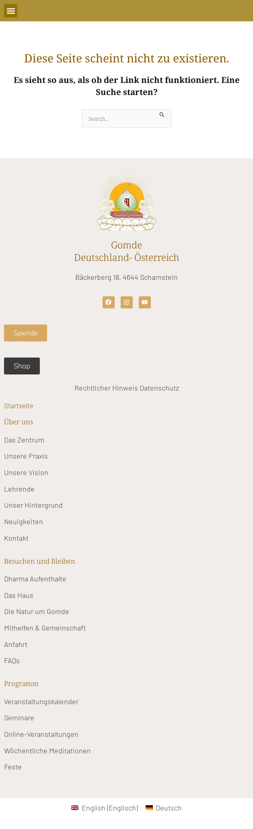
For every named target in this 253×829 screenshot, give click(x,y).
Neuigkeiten (23, 521)
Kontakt (16, 537)
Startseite (18, 405)
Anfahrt (15, 644)
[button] (10, 10)
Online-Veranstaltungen (41, 734)
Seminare (19, 717)
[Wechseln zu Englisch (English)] (104, 807)
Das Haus (18, 595)
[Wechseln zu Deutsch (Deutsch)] (164, 807)
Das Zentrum (24, 439)
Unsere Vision (26, 472)
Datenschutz (159, 387)
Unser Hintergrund (33, 504)
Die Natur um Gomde (36, 611)
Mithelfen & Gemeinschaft (45, 627)
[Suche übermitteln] (162, 114)
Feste (13, 766)
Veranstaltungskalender (41, 701)
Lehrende (19, 488)
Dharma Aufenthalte (35, 578)
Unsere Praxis (26, 455)
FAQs (12, 660)
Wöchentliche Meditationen (47, 750)
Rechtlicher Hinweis (106, 387)
